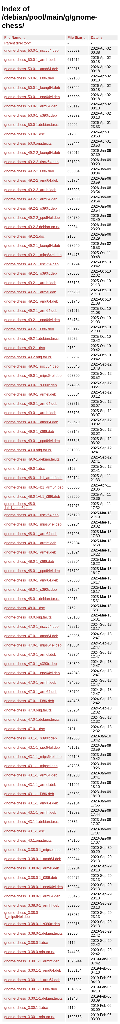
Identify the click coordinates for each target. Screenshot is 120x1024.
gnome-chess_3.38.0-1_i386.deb (30, 878)
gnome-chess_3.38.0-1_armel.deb (31, 868)
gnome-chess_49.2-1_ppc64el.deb (32, 320)
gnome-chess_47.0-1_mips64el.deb (32, 645)
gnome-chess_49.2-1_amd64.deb (31, 301)
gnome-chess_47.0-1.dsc (24, 729)
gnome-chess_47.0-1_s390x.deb (30, 664)
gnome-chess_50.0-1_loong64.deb (32, 88)
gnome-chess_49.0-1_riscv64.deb (31, 366)
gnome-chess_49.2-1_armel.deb (30, 292)
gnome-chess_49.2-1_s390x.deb (30, 273)
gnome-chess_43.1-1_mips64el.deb (32, 757)
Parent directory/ (17, 43)
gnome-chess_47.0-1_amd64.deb (31, 636)
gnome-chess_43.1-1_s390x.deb (30, 738)
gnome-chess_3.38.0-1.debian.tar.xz (33, 933)
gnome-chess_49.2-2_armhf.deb (30, 190)
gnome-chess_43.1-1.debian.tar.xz (31, 822)
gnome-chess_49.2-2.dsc (24, 236)
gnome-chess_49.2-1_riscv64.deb (31, 264)
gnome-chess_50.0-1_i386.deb (29, 78)
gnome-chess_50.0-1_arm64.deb (30, 106)
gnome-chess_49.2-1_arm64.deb (30, 311)
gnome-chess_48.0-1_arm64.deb (30, 534)
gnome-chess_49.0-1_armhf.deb (30, 413)
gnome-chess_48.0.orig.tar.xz (28, 617)
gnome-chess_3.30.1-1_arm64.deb (32, 980)
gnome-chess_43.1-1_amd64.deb (31, 803)
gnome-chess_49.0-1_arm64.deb (30, 403)
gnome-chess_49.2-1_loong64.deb (32, 246)
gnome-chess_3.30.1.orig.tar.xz (29, 1017)
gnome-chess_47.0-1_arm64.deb (30, 692)
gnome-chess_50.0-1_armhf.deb (30, 60)
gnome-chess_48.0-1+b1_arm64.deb (33, 487)
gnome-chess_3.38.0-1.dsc (26, 943)
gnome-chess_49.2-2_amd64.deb (31, 180)
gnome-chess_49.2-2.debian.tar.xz (31, 227)
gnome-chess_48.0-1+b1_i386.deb (32, 496)
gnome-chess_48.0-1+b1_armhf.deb (33, 478)
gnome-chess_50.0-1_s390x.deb (30, 115)
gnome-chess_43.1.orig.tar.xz (28, 840)
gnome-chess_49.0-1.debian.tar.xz (31, 459)
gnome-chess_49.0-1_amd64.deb (31, 422)
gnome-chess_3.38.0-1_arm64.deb (32, 896)
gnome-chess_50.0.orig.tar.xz (28, 143)
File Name (12, 37)
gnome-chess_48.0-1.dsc (24, 608)
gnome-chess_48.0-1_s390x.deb (30, 589)
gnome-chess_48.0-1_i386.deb (29, 561)
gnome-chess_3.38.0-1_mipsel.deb (32, 850)
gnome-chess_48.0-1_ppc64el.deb (32, 571)
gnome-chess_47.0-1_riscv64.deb (31, 626)
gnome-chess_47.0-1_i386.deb (29, 701)
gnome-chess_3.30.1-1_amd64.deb (32, 970)
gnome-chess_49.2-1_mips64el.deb (32, 255)
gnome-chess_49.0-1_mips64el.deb (32, 376)
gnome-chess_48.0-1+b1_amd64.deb (20, 506)
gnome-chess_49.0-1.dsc (24, 468)
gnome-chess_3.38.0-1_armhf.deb (31, 905)
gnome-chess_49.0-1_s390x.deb (30, 385)
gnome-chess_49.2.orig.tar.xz (28, 357)
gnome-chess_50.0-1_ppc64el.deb (32, 97)
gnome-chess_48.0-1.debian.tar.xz (31, 599)
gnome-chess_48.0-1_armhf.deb (30, 543)
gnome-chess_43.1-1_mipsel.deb (31, 766)
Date (95, 37)
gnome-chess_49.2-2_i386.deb (29, 171)
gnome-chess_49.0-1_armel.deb (30, 394)
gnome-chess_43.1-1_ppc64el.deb (32, 747)
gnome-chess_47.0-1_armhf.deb (30, 682)
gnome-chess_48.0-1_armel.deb (30, 552)
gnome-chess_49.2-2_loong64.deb (32, 153)
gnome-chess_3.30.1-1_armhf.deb (31, 961)
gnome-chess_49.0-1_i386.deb (29, 431)
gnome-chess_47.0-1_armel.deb (30, 654)
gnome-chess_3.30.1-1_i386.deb (30, 989)
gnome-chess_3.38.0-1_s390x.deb (32, 924)
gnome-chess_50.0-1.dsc (24, 134)
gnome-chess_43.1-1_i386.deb (29, 794)
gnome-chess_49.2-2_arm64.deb (30, 199)
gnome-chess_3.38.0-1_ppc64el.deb (33, 887)
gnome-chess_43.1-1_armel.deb (30, 785)
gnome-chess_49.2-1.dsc (24, 348)
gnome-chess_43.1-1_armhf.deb (30, 812)
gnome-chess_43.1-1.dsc (24, 831)
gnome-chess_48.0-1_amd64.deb (31, 580)
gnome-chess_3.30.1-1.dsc (26, 1008)
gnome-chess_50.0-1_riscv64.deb (31, 50)
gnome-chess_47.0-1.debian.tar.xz (31, 719)
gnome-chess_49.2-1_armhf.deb (30, 283)
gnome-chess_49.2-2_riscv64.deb (31, 162)
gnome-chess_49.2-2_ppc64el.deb (32, 218)
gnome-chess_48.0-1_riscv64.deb (31, 515)
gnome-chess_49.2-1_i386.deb (29, 329)
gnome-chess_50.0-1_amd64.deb (31, 69)
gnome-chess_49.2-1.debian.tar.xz (31, 339)
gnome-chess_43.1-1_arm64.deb (30, 775)
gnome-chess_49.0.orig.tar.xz (28, 450)
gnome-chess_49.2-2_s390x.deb (30, 208)
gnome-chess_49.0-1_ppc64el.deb (32, 441)
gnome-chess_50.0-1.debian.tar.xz (31, 125)
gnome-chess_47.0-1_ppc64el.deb (32, 673)
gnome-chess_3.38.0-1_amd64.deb (32, 859)
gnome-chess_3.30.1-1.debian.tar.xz (33, 998)
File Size (75, 37)
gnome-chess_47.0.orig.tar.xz (28, 710)
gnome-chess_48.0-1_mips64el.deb (32, 524)
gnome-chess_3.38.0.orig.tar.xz (29, 952)
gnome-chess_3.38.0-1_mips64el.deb (21, 915)
